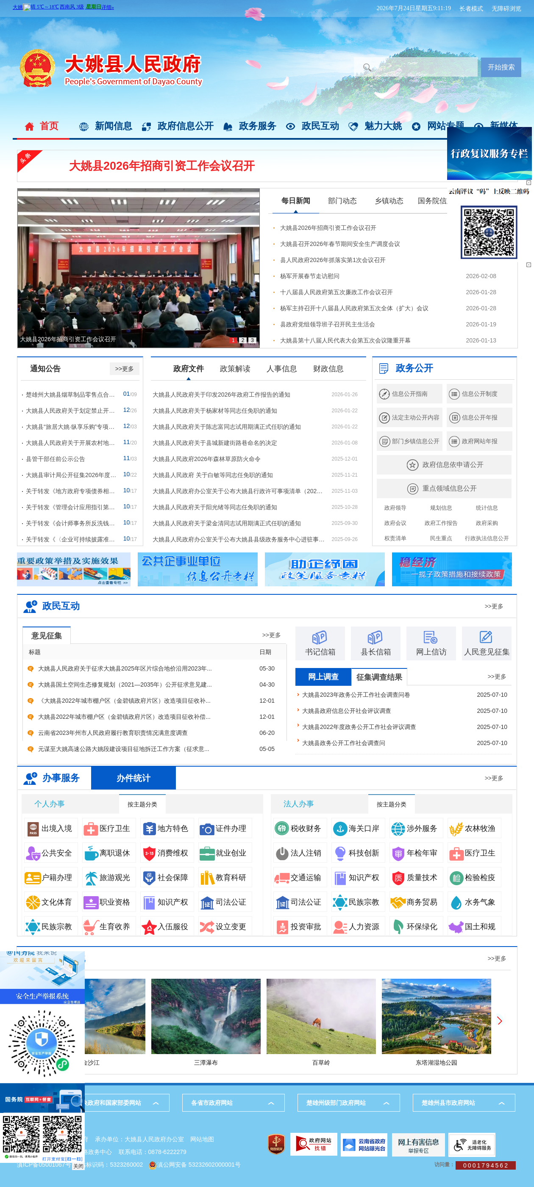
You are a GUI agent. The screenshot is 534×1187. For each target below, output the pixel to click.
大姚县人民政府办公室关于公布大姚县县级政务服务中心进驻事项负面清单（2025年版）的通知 (239, 539)
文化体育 (48, 902)
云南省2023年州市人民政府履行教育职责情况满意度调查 (113, 732)
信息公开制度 (480, 393)
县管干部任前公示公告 (55, 458)
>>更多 (124, 368)
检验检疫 (471, 877)
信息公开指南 (410, 393)
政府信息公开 (186, 126)
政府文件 (188, 368)
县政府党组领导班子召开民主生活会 (327, 324)
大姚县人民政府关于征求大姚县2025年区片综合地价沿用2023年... (125, 668)
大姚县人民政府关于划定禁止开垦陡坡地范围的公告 (71, 410)
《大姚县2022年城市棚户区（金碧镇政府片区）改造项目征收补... (124, 700)
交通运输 (297, 877)
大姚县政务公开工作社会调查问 (343, 743)
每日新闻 (295, 201)
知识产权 (164, 902)
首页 (49, 126)
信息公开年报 (480, 417)
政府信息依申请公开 (453, 464)
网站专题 (445, 126)
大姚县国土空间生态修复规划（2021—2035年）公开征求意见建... (125, 684)
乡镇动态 (389, 201)
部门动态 (342, 201)
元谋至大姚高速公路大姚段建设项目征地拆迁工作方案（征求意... (123, 748)
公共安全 (48, 853)
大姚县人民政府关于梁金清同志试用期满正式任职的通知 (227, 523)
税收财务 (297, 828)
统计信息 (487, 508)
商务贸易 (413, 902)
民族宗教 (48, 926)
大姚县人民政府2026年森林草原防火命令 (207, 458)
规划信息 (441, 508)
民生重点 (441, 538)
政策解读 (235, 368)
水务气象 (471, 902)
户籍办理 (48, 877)
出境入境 (48, 828)
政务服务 (257, 126)
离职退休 (106, 853)
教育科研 (222, 877)
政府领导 (395, 508)
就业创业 (222, 853)
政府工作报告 (441, 523)
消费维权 (164, 853)
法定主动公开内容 (415, 417)
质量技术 (413, 877)
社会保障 (164, 877)
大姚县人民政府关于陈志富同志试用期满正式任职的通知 (227, 426)
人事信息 (282, 368)
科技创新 (355, 853)
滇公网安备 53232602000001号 (199, 1164)
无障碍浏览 (506, 8)
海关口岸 (355, 828)
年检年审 (413, 853)
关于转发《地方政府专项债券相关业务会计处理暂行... (71, 491)
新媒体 (504, 126)
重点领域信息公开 (450, 488)
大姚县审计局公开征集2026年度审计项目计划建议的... (71, 475)
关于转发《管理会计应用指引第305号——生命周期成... (71, 507)
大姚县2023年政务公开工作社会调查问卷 (356, 694)
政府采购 (487, 523)
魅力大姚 (383, 126)
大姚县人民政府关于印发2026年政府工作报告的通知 (221, 394)
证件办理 (222, 828)
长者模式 (471, 8)
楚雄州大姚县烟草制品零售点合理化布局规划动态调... (71, 394)
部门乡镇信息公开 (415, 441)
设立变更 (222, 926)
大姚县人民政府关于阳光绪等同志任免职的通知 (215, 507)
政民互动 (320, 126)
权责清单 (395, 538)
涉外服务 (413, 828)
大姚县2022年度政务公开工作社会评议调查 (359, 726)
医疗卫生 (106, 828)
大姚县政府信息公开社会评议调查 (346, 710)
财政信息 (328, 368)
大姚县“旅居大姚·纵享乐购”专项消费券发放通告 (71, 426)
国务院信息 (436, 201)
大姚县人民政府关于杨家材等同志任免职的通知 (215, 410)
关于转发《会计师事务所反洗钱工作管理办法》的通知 (71, 523)
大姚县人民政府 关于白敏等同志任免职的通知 (213, 475)
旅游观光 (106, 877)
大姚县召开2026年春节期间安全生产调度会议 (340, 243)
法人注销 (297, 853)
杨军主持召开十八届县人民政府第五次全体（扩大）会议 (354, 308)
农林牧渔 (471, 828)
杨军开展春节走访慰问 (309, 276)
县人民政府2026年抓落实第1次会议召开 (333, 260)
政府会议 (395, 523)
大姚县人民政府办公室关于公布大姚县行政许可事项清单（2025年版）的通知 (239, 491)
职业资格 (106, 902)
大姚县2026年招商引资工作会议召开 (162, 166)
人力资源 (355, 926)
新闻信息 (113, 126)
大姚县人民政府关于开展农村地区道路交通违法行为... (71, 442)
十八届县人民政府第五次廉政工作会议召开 (336, 292)
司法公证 (222, 902)
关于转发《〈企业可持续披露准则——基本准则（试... (71, 539)
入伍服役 (164, 926)
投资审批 (297, 926)
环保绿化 (413, 926)
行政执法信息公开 (487, 538)
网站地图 (202, 1139)
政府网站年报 (480, 441)
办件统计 (133, 778)
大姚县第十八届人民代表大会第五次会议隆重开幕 (345, 340)
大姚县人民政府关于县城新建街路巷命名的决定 (215, 442)
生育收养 (106, 926)
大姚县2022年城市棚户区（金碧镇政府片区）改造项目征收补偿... (124, 716)
